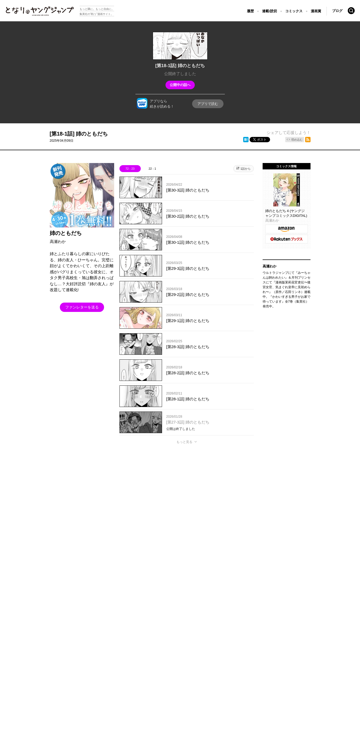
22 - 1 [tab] (152, 168)
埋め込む (297, 139)
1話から (245, 168)
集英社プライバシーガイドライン (83, 677)
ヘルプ (118, 677)
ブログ (337, 11)
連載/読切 (269, 11)
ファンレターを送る (82, 307)
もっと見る (184, 442)
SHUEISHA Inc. (29, 684)
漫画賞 (316, 11)
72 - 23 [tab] (129, 168)
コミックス (294, 11)
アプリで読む (207, 104)
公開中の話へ (180, 85)
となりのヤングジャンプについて (29, 677)
